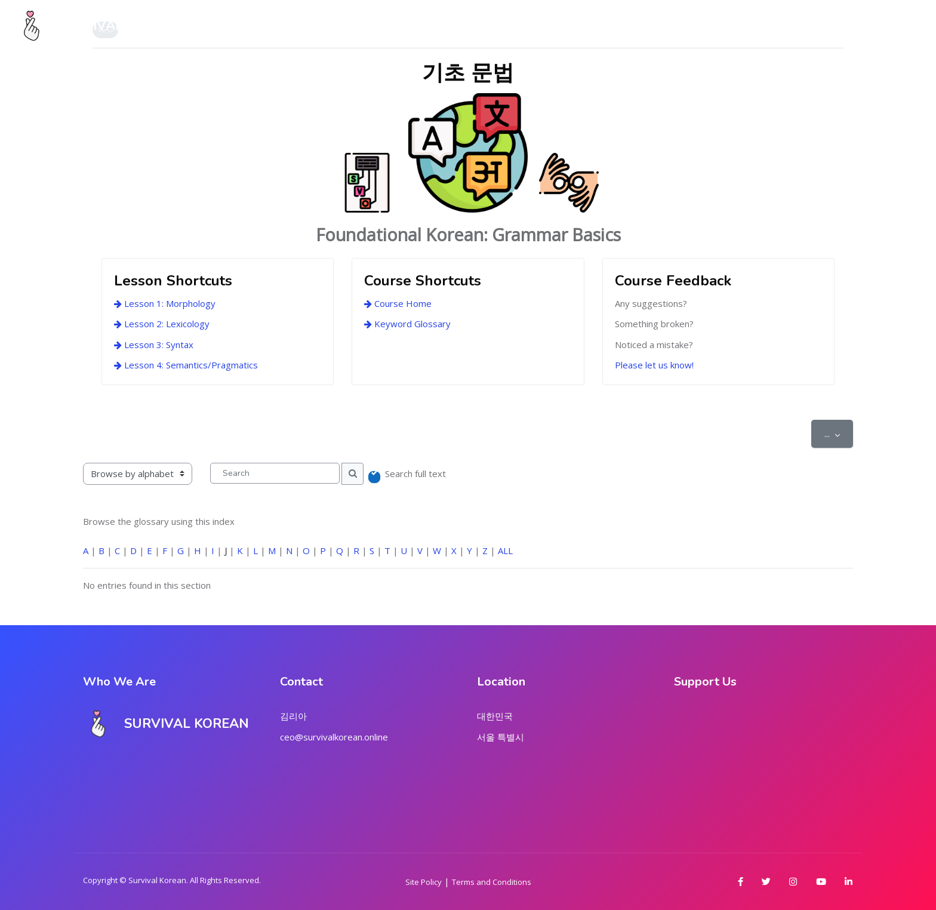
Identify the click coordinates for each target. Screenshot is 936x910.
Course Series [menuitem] (415, 25)
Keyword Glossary (407, 324)
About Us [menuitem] (333, 25)
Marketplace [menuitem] (508, 25)
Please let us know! (654, 365)
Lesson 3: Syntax (153, 345)
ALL (505, 551)
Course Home (398, 303)
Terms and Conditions (491, 882)
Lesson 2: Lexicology (162, 324)
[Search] (275, 473)
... (838, 433)
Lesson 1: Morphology (164, 303)
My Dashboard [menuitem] (249, 25)
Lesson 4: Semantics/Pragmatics (186, 365)
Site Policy (423, 882)
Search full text (415, 473)
